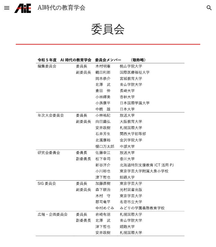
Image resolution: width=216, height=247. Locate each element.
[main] (107, 29)
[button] (7, 7)
